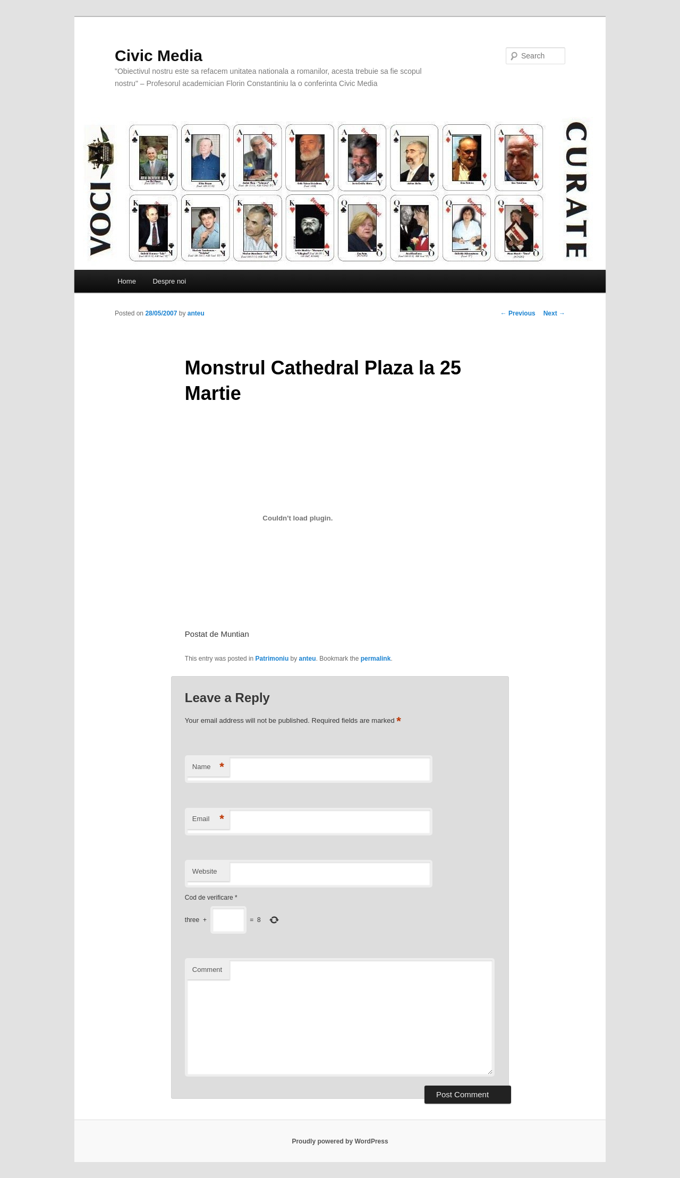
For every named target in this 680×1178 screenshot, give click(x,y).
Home (126, 281)
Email (208, 819)
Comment (207, 970)
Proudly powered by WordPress (340, 1141)
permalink (376, 658)
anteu (196, 313)
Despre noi (169, 281)
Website (204, 871)
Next (554, 313)
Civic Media (158, 55)
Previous (518, 313)
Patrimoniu (272, 658)
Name (208, 767)
